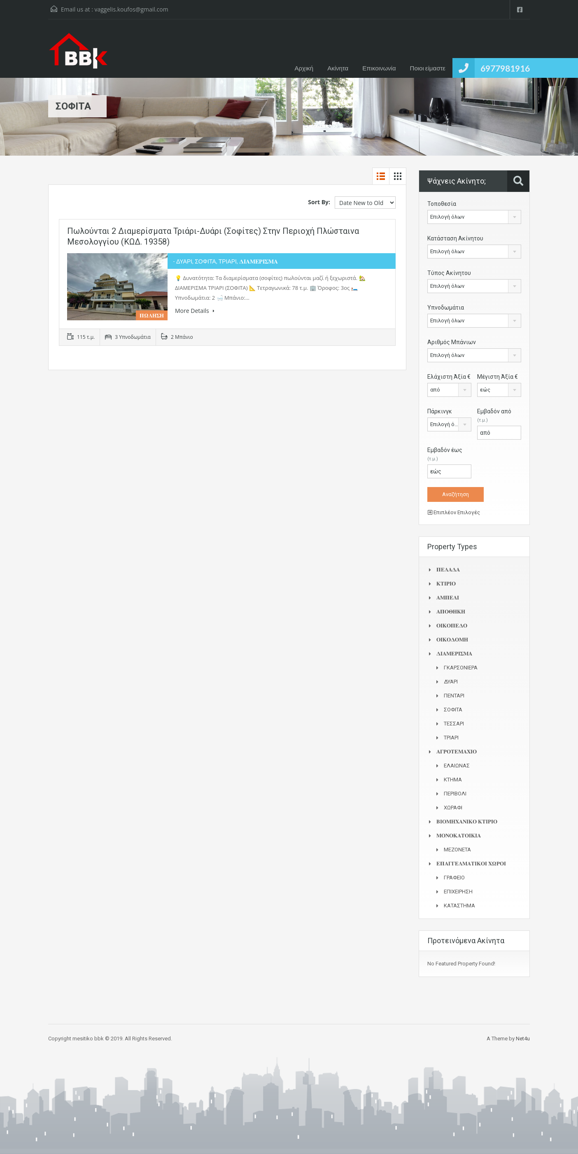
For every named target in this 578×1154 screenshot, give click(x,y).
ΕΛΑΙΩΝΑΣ (457, 765)
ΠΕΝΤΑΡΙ (454, 695)
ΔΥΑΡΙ (451, 681)
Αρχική (304, 68)
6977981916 (505, 68)
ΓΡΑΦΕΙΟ (454, 877)
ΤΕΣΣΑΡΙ (454, 723)
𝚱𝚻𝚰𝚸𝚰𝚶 (446, 583)
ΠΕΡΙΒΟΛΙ (455, 793)
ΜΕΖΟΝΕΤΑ (457, 849)
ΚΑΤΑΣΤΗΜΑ (459, 905)
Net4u (523, 1038)
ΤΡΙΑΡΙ (451, 737)
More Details (194, 311)
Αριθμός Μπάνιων (451, 342)
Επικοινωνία (379, 68)
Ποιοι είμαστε (427, 68)
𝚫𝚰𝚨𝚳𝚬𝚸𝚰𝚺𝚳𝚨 (454, 653)
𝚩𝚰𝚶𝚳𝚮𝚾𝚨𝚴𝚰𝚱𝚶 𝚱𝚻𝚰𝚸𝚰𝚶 (466, 821)
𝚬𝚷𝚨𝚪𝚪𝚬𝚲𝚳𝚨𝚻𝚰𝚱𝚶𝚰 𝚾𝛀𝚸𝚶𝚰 (471, 863)
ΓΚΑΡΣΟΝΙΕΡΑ (461, 667)
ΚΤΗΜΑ (453, 779)
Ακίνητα (337, 68)
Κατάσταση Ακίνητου (455, 238)
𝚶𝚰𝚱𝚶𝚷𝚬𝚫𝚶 (451, 625)
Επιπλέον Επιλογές (454, 512)
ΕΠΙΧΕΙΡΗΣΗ (458, 891)
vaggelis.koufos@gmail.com (131, 9)
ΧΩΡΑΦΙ (453, 807)
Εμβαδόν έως (444, 454)
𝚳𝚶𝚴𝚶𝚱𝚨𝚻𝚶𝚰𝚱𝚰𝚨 (458, 835)
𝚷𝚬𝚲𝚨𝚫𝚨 (448, 570)
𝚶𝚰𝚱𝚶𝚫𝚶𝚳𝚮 (452, 639)
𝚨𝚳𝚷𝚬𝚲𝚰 (447, 597)
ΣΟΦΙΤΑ (453, 709)
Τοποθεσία (441, 203)
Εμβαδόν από (494, 415)
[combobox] (474, 217)
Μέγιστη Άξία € (497, 376)
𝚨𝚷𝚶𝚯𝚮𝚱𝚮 (450, 611)
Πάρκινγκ (439, 411)
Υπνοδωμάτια (445, 307)
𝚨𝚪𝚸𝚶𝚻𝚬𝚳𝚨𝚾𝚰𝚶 (456, 751)
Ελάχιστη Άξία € (449, 376)
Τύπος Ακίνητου (449, 273)
